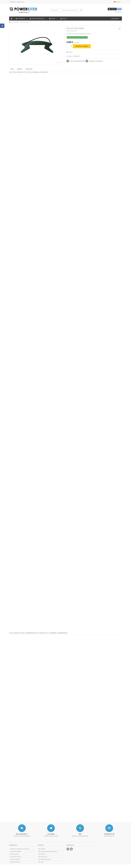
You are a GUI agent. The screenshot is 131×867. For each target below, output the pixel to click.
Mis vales (41, 862)
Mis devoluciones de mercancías (48, 851)
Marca (19, 69)
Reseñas (29, 69)
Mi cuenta (41, 845)
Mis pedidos (42, 849)
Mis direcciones (43, 856)
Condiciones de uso (15, 856)
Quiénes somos (14, 854)
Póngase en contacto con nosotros (19, 849)
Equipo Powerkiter (15, 862)
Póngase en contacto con (17, 2)
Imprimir (70, 52)
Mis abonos (42, 854)
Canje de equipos (15, 859)
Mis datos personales (45, 859)
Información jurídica (15, 851)
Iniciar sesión (118, 12)
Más (12, 69)
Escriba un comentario (96, 61)
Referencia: (69, 30)
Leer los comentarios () (77, 61)
